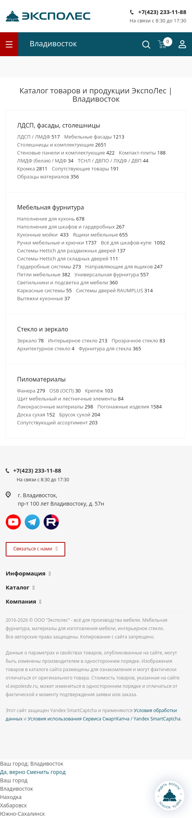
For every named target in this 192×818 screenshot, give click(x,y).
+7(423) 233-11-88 (162, 12)
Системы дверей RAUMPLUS (114, 290)
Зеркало (30, 340)
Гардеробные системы (49, 266)
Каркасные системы (44, 290)
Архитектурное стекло (45, 348)
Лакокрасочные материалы (55, 406)
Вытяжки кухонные (43, 298)
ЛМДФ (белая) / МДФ (45, 160)
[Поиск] (146, 45)
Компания (21, 601)
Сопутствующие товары (85, 168)
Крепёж (99, 390)
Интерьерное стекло (77, 340)
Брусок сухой (79, 414)
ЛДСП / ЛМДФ (38, 136)
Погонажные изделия (129, 406)
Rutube (51, 522)
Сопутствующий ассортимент (57, 422)
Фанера (31, 390)
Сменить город (46, 771)
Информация (26, 573)
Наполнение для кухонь (51, 218)
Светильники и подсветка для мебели (67, 282)
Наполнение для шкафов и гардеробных (70, 226)
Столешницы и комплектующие (61, 144)
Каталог (18, 587)
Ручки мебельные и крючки (57, 242)
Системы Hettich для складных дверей (67, 258)
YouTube (13, 522)
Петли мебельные (43, 274)
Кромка (32, 168)
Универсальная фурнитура (111, 274)
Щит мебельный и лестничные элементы (70, 398)
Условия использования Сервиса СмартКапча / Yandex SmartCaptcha (104, 719)
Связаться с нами (34, 548)
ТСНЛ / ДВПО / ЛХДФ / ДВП (113, 160)
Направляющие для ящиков (124, 266)
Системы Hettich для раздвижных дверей (71, 250)
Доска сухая (36, 414)
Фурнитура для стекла (110, 348)
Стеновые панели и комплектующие (66, 152)
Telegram (32, 522)
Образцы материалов (48, 176)
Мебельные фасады (94, 136)
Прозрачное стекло (138, 340)
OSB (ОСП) (65, 390)
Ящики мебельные (100, 234)
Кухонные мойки (43, 234)
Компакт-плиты (142, 152)
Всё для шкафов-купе (133, 242)
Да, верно (12, 771)
